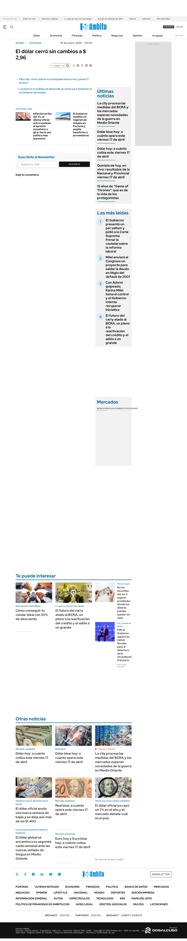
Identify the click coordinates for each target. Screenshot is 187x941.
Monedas (102, 408)
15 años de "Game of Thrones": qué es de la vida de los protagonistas (112, 192)
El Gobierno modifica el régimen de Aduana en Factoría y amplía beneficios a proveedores (81, 124)
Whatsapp (59, 874)
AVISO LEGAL (84, 904)
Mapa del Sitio (141, 898)
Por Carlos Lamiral (121, 665)
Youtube (50, 874)
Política (97, 35)
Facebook (25, 874)
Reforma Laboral (50, 19)
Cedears (133, 408)
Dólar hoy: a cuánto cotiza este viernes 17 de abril (113, 153)
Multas (138, 904)
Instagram (33, 874)
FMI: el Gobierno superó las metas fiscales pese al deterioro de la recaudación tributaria (124, 645)
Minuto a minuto (106, 748)
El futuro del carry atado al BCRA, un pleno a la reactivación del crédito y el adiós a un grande (118, 329)
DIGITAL (57, 915)
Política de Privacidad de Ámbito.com (42, 904)
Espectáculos (79, 898)
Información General (31, 898)
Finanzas (77, 35)
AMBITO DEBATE (124, 915)
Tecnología (104, 898)
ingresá (179, 27)
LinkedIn (41, 874)
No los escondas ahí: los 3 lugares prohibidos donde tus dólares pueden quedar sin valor (123, 602)
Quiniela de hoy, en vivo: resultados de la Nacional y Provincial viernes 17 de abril (113, 171)
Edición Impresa (143, 892)
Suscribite (74, 164)
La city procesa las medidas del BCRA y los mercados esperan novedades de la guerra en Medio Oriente (113, 113)
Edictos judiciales (113, 904)
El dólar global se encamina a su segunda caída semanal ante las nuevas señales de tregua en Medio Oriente (33, 848)
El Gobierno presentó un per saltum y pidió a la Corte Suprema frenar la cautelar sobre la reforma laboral (117, 235)
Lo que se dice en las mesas (77, 19)
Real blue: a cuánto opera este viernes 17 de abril (71, 809)
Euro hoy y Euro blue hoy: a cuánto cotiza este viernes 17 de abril (72, 842)
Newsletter (179, 35)
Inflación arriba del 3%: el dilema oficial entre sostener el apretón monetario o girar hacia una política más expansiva (42, 126)
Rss (122, 898)
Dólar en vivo (29, 19)
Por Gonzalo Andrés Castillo (109, 859)
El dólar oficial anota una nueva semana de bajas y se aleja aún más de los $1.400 (34, 814)
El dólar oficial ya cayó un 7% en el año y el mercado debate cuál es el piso (112, 811)
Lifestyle (60, 892)
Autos (58, 898)
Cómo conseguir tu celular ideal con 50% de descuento (32, 614)
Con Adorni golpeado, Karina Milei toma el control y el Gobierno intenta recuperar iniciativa (117, 296)
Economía (56, 35)
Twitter (17, 874)
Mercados (161, 886)
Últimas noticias (47, 886)
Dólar (36, 35)
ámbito (20, 43)
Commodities (122, 408)
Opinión (137, 35)
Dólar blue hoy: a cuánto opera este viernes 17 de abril (111, 136)
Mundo (99, 892)
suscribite (168, 27)
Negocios (117, 35)
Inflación (146, 19)
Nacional (81, 892)
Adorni (132, 19)
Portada (22, 886)
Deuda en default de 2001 (110, 19)
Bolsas (111, 408)
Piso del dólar (163, 19)
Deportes (118, 892)
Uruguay (157, 35)
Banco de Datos (136, 886)
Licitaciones (159, 904)
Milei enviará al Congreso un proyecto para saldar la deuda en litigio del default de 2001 (118, 267)
